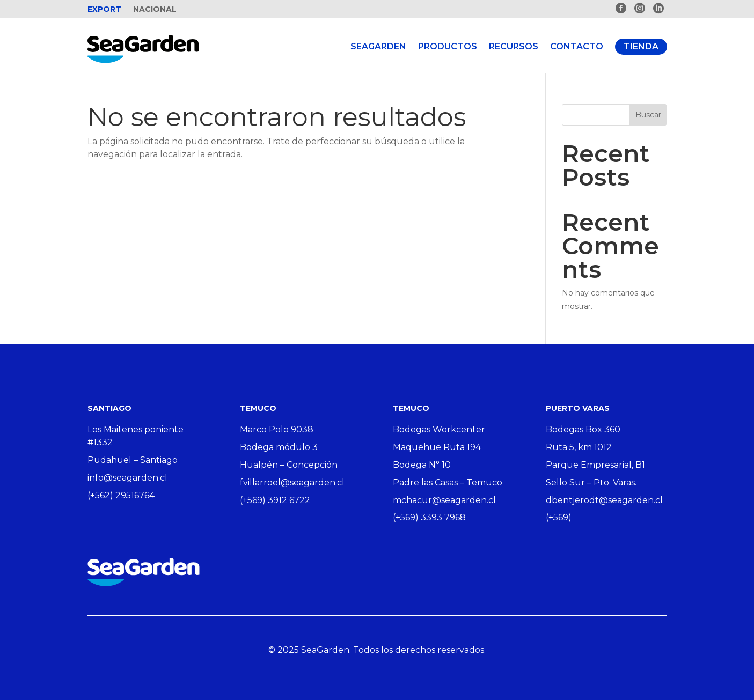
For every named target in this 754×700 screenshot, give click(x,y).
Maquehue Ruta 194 (437, 447)
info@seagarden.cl (127, 478)
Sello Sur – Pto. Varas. (591, 482)
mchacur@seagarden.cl (444, 500)
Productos (447, 46)
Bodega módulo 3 (279, 447)
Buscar (648, 115)
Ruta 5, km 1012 (579, 447)
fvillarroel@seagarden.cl (292, 482)
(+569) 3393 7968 (429, 517)
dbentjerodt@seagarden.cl (604, 500)
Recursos (513, 46)
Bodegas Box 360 (583, 429)
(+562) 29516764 (121, 495)
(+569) (559, 517)
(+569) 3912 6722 (275, 500)
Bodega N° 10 (422, 465)
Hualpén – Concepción (289, 465)
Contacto (576, 46)
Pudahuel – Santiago (132, 460)
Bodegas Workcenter (439, 429)
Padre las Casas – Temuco (447, 482)
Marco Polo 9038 (276, 429)
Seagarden (378, 46)
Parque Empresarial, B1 (595, 465)
